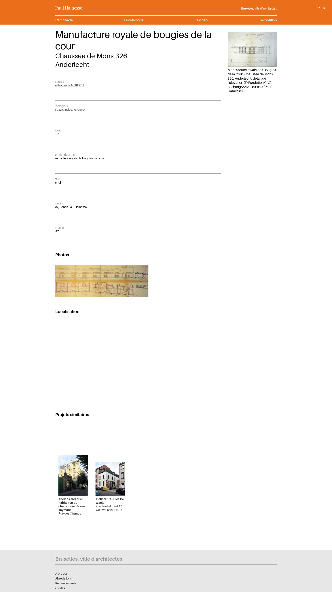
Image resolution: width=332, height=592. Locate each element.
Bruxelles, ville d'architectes (259, 8)
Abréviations (63, 578)
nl (324, 8)
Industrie (70, 109)
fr (318, 8)
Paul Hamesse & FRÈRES (68, 85)
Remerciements (65, 583)
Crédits (60, 588)
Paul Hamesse (68, 8)
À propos (61, 573)
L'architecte (64, 20)
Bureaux (57, 109)
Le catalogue (134, 20)
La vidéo (201, 20)
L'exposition (268, 20)
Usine (81, 109)
